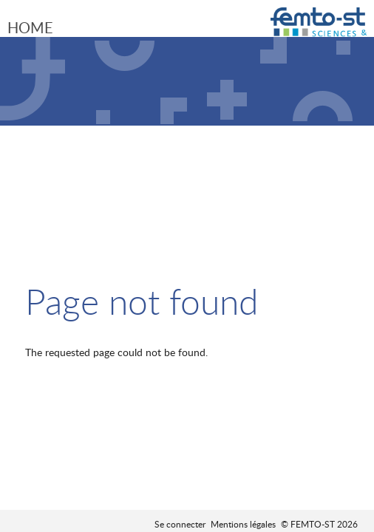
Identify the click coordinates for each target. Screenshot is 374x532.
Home (30, 27)
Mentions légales (243, 524)
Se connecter (179, 524)
